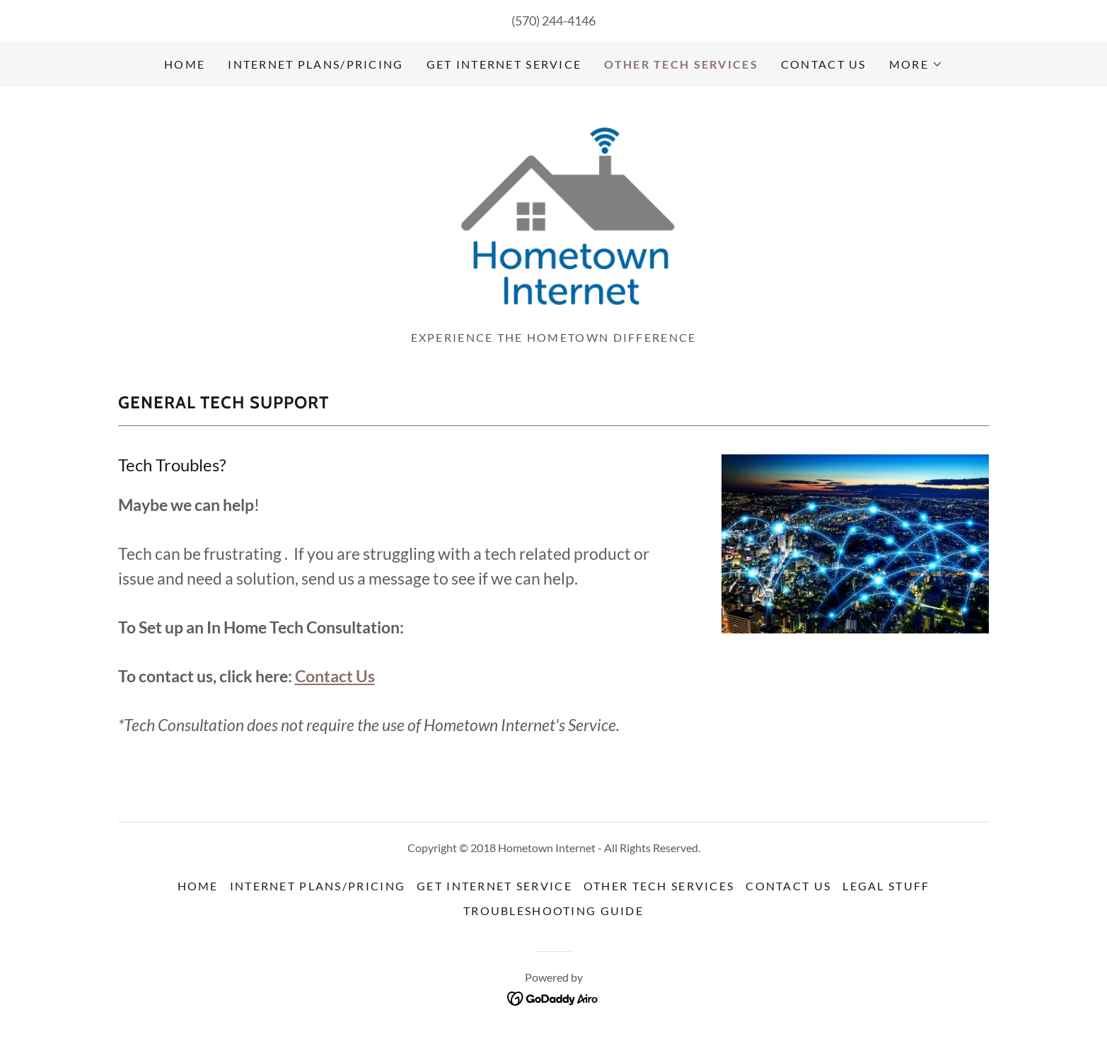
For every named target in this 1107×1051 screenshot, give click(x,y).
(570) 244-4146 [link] (553, 20)
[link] (553, 216)
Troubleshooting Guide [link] (553, 916)
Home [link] (184, 64)
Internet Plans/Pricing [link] (315, 64)
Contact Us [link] (824, 64)
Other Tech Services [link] (681, 64)
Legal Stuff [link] (885, 891)
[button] (916, 64)
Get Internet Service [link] (504, 64)
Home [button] (198, 891)
